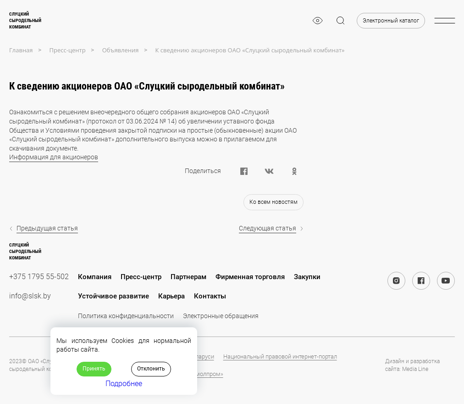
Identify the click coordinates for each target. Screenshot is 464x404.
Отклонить (151, 368)
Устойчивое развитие (113, 296)
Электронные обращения (221, 316)
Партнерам (188, 277)
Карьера (171, 296)
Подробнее (123, 383)
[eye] (318, 21)
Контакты (210, 296)
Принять (94, 368)
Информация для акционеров (53, 157)
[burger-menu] (444, 20)
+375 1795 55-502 (39, 276)
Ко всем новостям (273, 202)
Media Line (415, 369)
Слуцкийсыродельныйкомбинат (25, 20)
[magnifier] (341, 21)
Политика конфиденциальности (126, 316)
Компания (94, 277)
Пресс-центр (141, 277)
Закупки (307, 277)
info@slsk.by (30, 296)
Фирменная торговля (250, 277)
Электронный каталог (391, 20)
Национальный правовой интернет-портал (280, 356)
